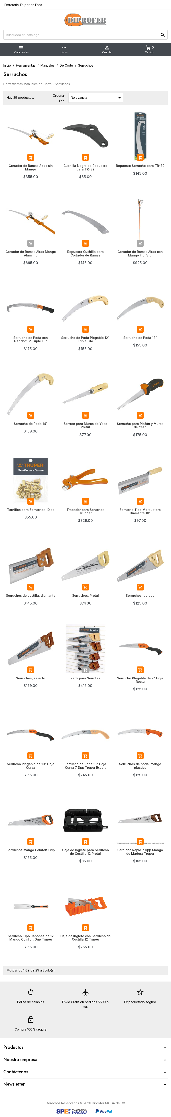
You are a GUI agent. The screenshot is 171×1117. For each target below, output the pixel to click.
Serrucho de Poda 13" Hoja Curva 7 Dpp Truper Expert (85, 765)
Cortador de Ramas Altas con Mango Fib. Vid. (140, 253)
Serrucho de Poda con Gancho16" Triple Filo (30, 339)
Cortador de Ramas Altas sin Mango (31, 167)
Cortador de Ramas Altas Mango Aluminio (31, 253)
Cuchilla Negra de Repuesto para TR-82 (85, 167)
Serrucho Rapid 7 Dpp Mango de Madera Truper (140, 851)
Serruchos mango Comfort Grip (31, 850)
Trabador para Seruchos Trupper (85, 511)
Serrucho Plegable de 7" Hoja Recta (140, 679)
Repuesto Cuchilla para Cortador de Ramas (85, 253)
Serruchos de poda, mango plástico (140, 765)
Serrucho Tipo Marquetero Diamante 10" (140, 511)
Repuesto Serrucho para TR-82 (140, 166)
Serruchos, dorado (140, 595)
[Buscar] (85, 34)
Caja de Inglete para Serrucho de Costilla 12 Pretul (85, 851)
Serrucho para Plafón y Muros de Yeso (140, 425)
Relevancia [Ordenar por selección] (96, 97)
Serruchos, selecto (30, 678)
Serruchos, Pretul (85, 595)
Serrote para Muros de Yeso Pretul (85, 425)
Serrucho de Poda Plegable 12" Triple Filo (85, 339)
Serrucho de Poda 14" (31, 424)
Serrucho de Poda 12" (140, 338)
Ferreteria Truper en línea (23, 5)
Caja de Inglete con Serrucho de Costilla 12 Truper (85, 937)
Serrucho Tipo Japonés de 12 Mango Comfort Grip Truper (31, 937)
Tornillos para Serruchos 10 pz (30, 510)
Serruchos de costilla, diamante (30, 595)
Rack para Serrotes (85, 678)
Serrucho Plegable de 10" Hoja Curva (30, 765)
